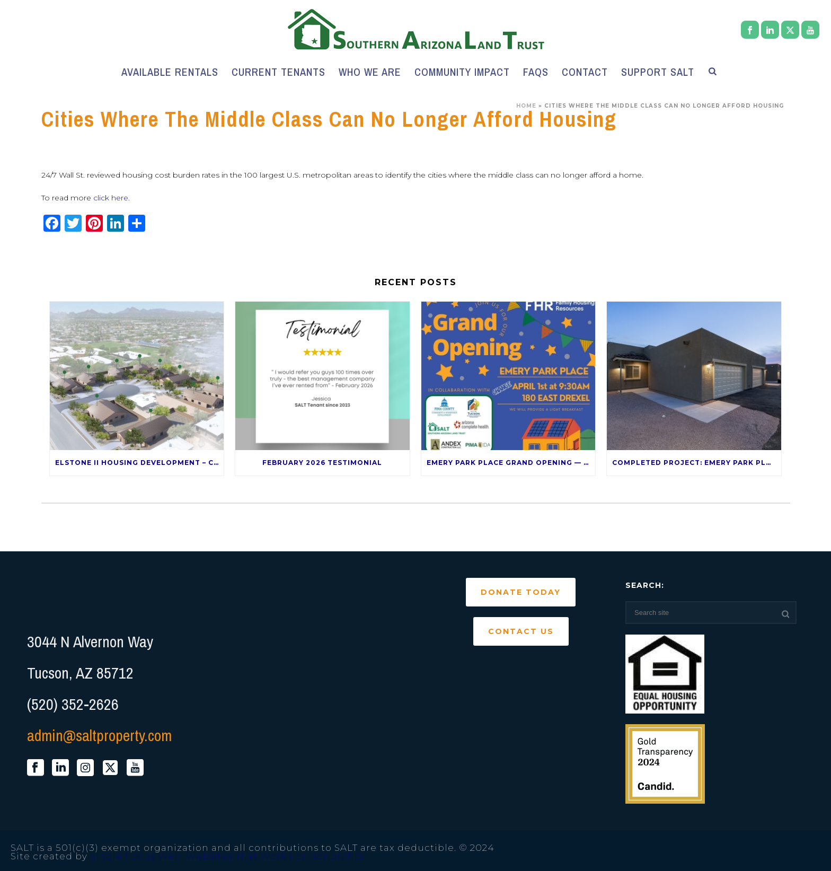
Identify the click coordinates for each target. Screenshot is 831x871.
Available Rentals (169, 72)
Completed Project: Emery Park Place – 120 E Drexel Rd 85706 (696, 463)
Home (526, 105)
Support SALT (657, 72)
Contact (585, 72)
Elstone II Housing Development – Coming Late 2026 (139, 463)
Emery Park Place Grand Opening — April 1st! (511, 463)
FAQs (536, 72)
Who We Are (370, 72)
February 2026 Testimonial (322, 463)
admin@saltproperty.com (99, 735)
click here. (111, 198)
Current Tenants (278, 72)
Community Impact (462, 72)
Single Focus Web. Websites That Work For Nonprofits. (228, 856)
